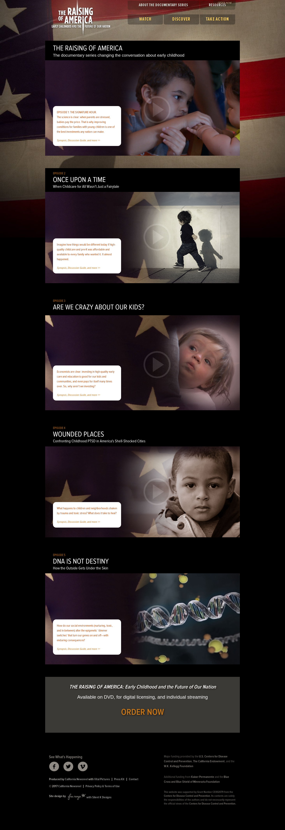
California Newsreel (76, 779)
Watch (145, 19)
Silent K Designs (101, 797)
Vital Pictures (102, 779)
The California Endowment (209, 761)
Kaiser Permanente (202, 777)
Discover (181, 19)
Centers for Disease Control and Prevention (187, 796)
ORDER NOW (142, 712)
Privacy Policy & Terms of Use (102, 786)
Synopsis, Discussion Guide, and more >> (78, 140)
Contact (133, 779)
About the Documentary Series (163, 5)
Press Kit (119, 779)
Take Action (217, 19)
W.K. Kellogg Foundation (178, 766)
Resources (217, 5)
